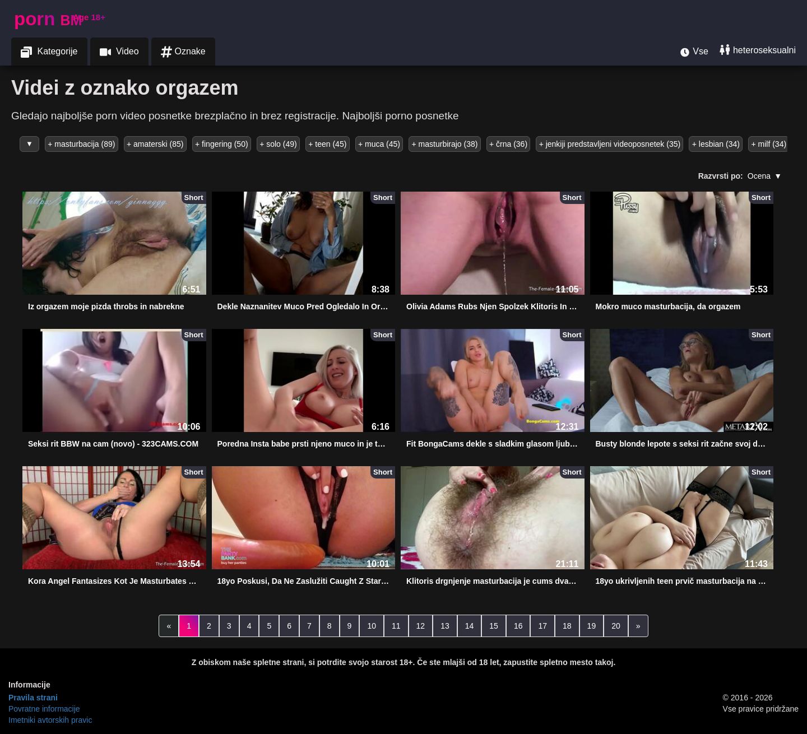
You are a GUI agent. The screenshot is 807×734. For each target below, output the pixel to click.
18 (567, 625)
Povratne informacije (44, 708)
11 (396, 625)
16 (518, 625)
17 (542, 625)
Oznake (183, 51)
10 (371, 625)
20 (615, 625)
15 (493, 625)
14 (469, 625)
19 (591, 625)
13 (444, 625)
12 (420, 625)
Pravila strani (33, 697)
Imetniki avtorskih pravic (50, 720)
